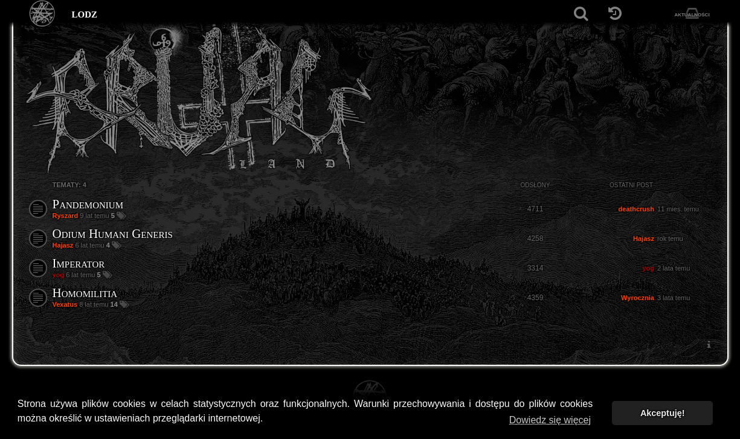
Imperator (79, 263)
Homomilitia (85, 293)
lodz (85, 13)
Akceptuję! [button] (662, 413)
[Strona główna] (42, 13)
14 (115, 304)
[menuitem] (709, 344)
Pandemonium (88, 204)
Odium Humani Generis (113, 233)
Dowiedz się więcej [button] (550, 420)
